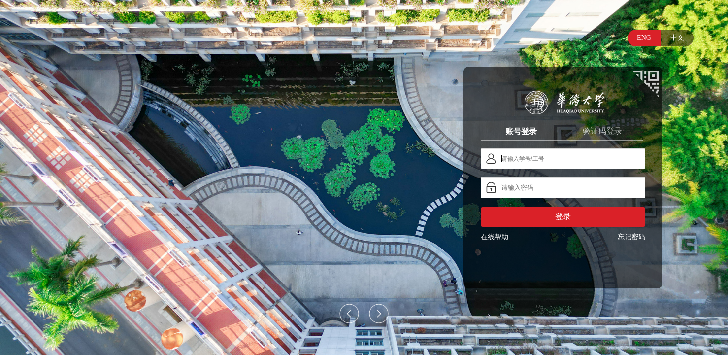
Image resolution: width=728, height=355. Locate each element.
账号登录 (521, 131)
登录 (563, 217)
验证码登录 (602, 131)
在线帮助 (494, 237)
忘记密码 (631, 237)
